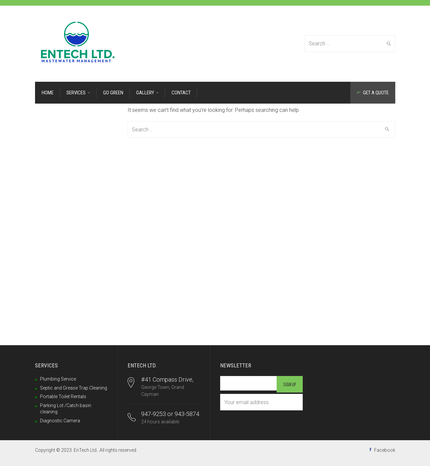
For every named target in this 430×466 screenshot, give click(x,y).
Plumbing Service (58, 379)
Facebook (384, 450)
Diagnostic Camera (60, 420)
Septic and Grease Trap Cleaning (73, 388)
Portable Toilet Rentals (63, 396)
